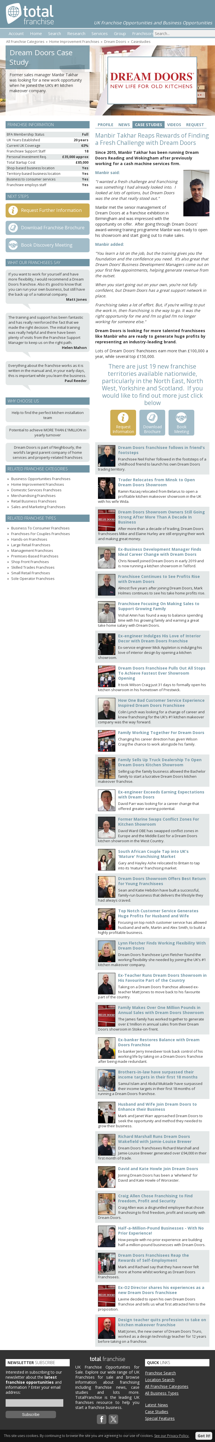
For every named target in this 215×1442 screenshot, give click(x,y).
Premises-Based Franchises (35, 556)
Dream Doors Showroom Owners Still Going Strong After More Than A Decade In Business (161, 517)
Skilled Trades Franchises (33, 567)
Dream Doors (115, 41)
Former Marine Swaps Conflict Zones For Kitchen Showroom (158, 821)
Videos (174, 124)
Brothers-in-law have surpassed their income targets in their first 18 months (158, 1074)
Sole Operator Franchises (33, 578)
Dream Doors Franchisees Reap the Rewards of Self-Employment (153, 1258)
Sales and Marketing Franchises (38, 506)
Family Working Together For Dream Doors (161, 732)
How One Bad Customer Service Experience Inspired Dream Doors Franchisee (161, 703)
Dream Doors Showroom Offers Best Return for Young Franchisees (162, 881)
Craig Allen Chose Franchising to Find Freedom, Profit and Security (155, 1198)
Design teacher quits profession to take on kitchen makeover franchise (162, 1322)
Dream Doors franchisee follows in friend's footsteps (161, 450)
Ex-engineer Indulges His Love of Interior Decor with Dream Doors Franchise (159, 638)
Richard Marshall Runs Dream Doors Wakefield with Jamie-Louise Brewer (154, 1139)
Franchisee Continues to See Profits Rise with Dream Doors (159, 579)
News (124, 124)
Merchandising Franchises (33, 495)
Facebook (101, 1419)
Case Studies (148, 124)
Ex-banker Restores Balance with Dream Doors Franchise (159, 1042)
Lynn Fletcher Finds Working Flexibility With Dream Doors (162, 945)
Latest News (156, 1405)
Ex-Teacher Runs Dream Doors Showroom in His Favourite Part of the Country (162, 978)
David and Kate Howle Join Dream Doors (158, 1168)
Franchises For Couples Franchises (40, 533)
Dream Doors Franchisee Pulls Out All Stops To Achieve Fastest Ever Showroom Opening (161, 673)
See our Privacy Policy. (171, 1435)
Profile (105, 124)
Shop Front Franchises (30, 561)
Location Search (159, 1379)
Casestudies (140, 41)
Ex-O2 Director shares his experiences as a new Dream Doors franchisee (161, 1290)
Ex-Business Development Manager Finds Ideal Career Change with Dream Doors (159, 552)
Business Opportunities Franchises (41, 478)
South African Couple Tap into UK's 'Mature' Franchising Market (153, 854)
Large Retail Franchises (30, 544)
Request (195, 124)
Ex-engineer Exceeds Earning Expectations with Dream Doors (161, 794)
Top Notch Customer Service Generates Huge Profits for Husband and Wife (158, 913)
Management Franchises (32, 550)
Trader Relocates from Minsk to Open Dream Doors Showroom (156, 482)
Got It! (204, 1435)
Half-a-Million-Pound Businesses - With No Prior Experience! (161, 1230)
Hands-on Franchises (29, 539)
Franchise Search (160, 1373)
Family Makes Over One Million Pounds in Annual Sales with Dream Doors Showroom (161, 1010)
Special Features (160, 1418)
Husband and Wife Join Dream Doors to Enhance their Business (157, 1106)
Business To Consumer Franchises (40, 528)
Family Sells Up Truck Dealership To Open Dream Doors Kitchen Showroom (160, 762)
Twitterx (113, 1419)
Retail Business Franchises (34, 501)
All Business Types (162, 1393)
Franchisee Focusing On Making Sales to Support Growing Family (158, 606)
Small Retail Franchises (30, 572)
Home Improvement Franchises (74, 41)
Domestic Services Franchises (36, 489)
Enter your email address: (33, 1390)
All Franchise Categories (25, 41)
